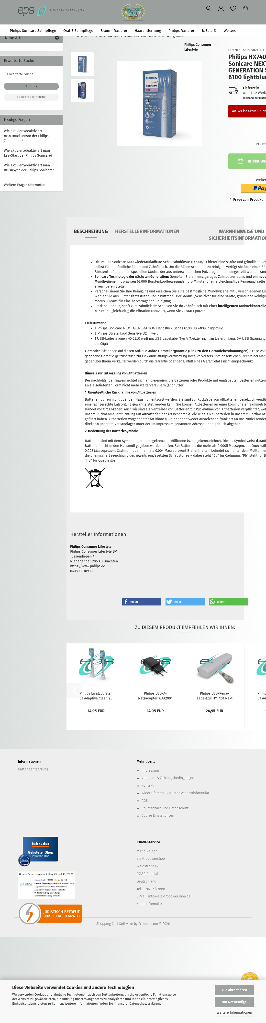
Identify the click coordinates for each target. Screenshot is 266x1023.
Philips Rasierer (181, 30)
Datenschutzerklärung (145, 1003)
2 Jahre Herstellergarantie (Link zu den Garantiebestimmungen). (197, 351)
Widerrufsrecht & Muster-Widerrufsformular (175, 793)
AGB (145, 801)
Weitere (230, 30)
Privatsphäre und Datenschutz (165, 808)
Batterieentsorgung (33, 769)
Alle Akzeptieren (234, 990)
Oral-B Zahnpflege (78, 30)
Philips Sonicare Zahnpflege (33, 30)
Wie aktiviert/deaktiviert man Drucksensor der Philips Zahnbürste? (26, 136)
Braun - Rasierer (113, 30)
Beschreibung (91, 231)
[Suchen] (156, 8)
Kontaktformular (149, 904)
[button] (168, 8)
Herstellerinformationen (147, 231)
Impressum (150, 770)
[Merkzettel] (181, 8)
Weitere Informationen (234, 1013)
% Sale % (209, 30)
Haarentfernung (148, 30)
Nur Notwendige (234, 1002)
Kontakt (148, 785)
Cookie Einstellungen (158, 816)
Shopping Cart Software (114, 924)
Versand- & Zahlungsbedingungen (168, 778)
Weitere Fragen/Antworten (24, 185)
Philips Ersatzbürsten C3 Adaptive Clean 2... (95, 695)
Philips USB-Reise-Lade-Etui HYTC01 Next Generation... (215, 695)
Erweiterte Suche (31, 97)
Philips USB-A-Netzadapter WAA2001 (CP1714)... (155, 695)
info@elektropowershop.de (169, 896)
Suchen (250, 30)
